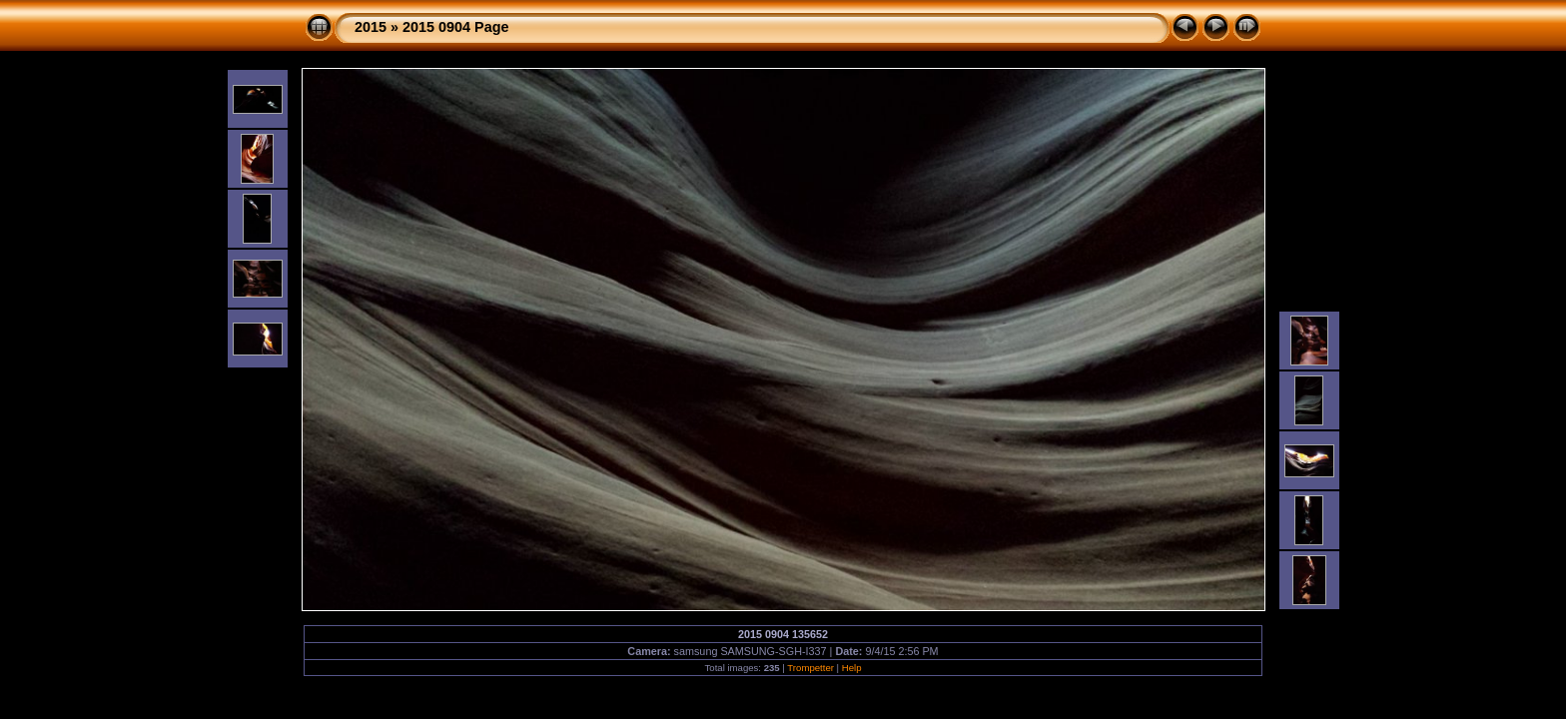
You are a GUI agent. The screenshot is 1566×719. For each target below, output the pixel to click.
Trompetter (810, 667)
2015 (371, 27)
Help (852, 667)
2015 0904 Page (455, 27)
